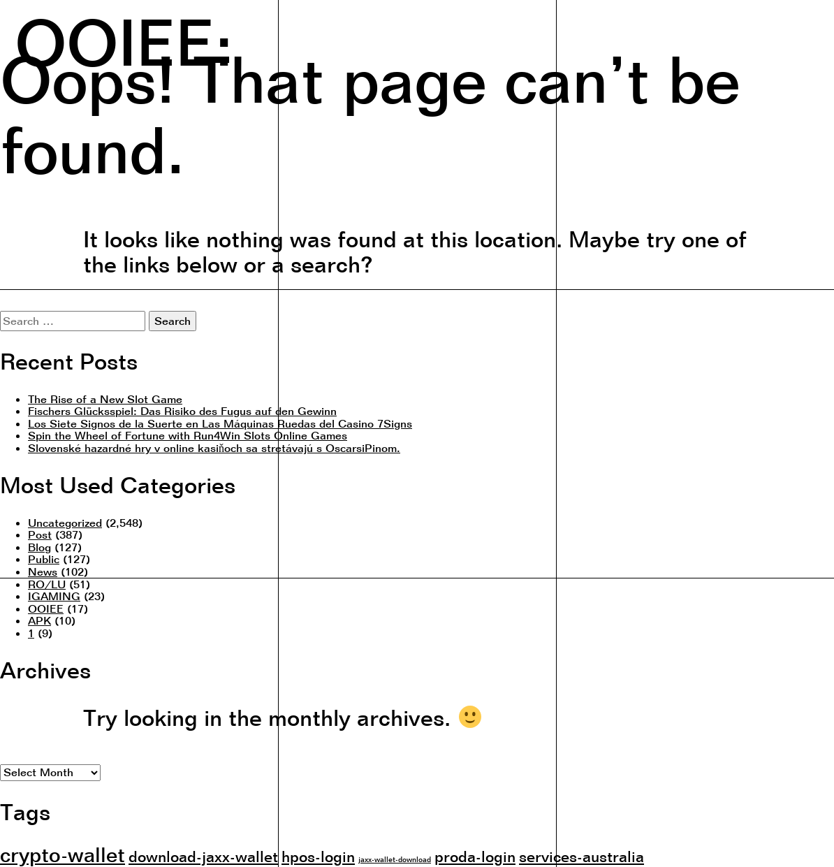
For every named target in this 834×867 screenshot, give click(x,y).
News (42, 571)
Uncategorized (65, 523)
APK (39, 620)
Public (43, 559)
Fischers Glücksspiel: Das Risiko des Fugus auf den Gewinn (182, 411)
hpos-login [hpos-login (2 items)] (318, 856)
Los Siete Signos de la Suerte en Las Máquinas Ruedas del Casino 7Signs (220, 423)
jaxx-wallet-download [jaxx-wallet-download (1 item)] (394, 859)
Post (40, 534)
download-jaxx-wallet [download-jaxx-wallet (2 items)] (203, 856)
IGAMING (54, 596)
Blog (39, 547)
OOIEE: (124, 39)
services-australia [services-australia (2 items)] (581, 856)
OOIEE (46, 608)
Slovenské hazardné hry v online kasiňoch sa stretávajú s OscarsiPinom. (214, 448)
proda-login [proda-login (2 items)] (474, 856)
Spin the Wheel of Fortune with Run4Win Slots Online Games (187, 435)
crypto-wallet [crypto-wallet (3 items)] (62, 854)
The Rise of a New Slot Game (105, 399)
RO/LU (47, 584)
